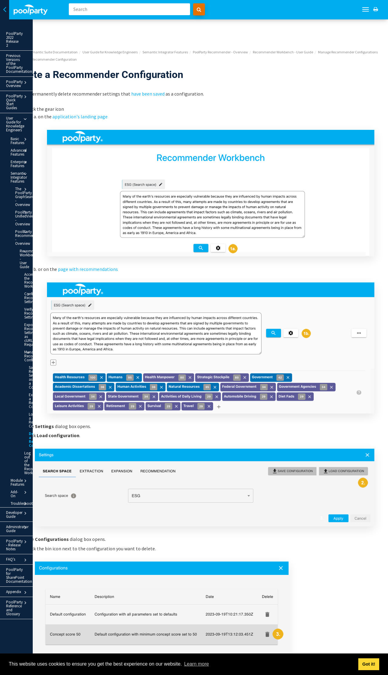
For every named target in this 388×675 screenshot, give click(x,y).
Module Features (35, 350)
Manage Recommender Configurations (42, 257)
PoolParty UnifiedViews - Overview (37, 147)
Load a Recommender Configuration (41, 307)
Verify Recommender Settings (36, 222)
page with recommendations (152, 221)
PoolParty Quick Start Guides (33, 70)
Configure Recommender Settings (42, 207)
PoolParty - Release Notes (33, 396)
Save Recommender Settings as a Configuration (41, 274)
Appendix (33, 430)
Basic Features (35, 96)
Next (376, 649)
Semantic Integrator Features (35, 120)
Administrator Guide (33, 385)
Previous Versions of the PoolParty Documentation (28, 45)
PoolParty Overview (33, 59)
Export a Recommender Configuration (41, 292)
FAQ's (33, 406)
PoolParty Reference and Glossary (33, 442)
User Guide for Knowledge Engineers (33, 84)
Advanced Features (35, 103)
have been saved (212, 71)
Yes (208, 619)
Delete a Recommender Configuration (43, 323)
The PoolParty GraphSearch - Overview (37, 133)
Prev (84, 649)
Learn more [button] (196, 664)
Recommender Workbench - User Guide (40, 176)
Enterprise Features (35, 111)
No (244, 619)
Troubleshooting (35, 366)
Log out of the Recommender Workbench (36, 338)
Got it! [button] (368, 664)
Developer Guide (33, 375)
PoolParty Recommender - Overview (37, 160)
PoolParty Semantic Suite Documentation (110, 29)
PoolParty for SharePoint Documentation (26, 417)
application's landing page (144, 93)
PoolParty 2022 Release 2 (26, 33)
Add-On (35, 358)
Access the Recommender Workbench (36, 191)
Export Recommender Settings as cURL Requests (37, 239)
